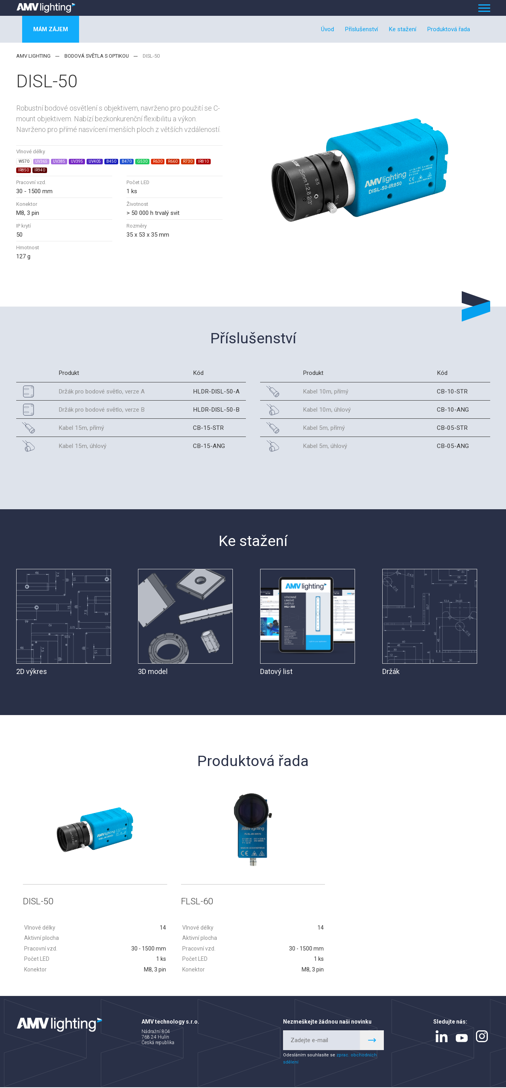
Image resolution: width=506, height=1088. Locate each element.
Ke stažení (402, 29)
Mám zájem (52, 29)
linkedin (441, 1037)
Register (372, 1040)
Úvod (327, 29)
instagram (482, 1037)
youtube (462, 1039)
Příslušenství (361, 29)
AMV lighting (33, 56)
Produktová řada (448, 29)
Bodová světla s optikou (96, 56)
